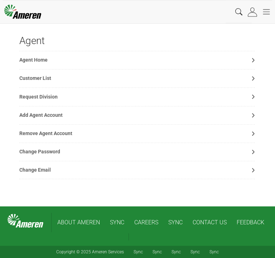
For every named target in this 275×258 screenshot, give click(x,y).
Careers (146, 222)
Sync (117, 222)
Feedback (250, 222)
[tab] (253, 12)
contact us (210, 222)
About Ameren (78, 222)
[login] (253, 12)
